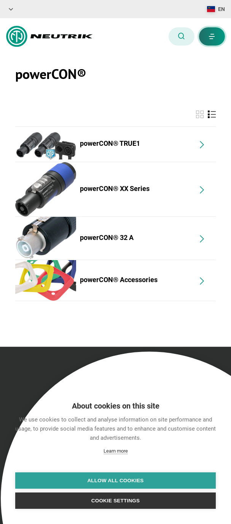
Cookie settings (115, 500)
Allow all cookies (115, 480)
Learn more (116, 451)
